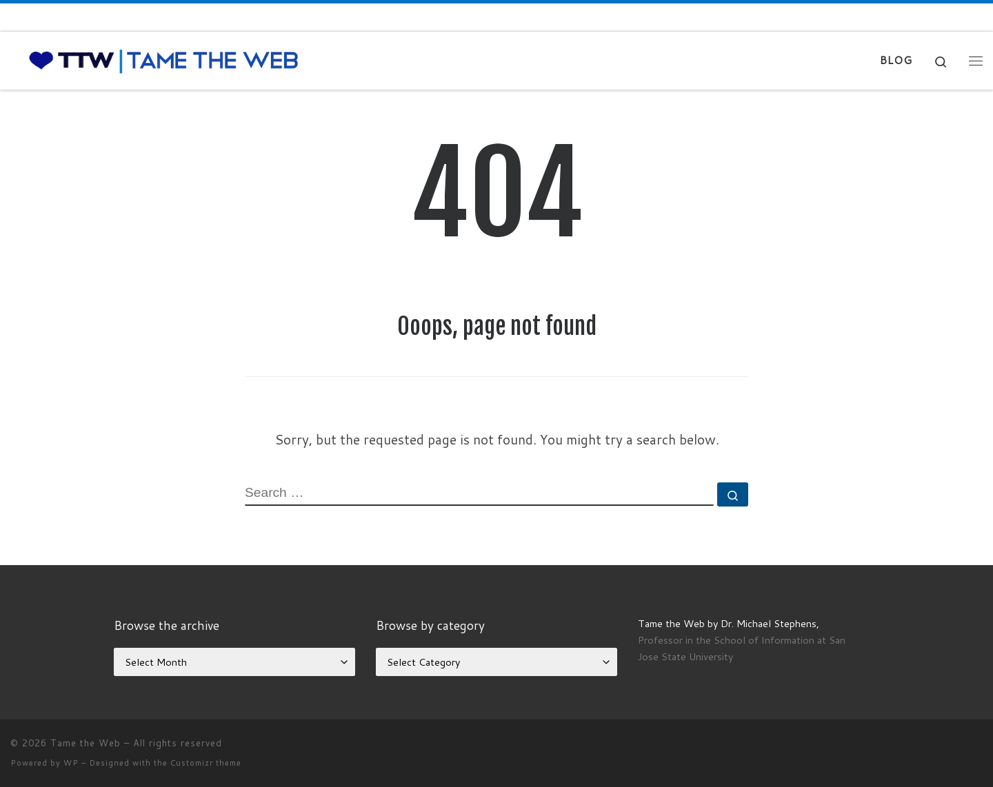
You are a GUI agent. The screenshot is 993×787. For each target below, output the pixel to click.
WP (71, 762)
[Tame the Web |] (163, 59)
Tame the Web (85, 743)
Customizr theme (205, 762)
